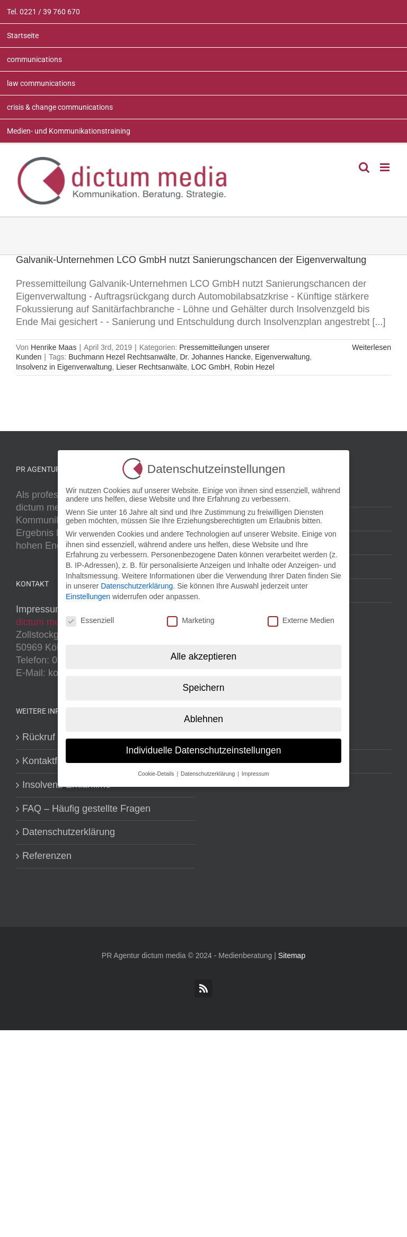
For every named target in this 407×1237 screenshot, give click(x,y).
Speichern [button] (204, 685)
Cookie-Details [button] (156, 771)
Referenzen (47, 855)
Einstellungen (88, 594)
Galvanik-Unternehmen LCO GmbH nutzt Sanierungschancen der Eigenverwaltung (191, 260)
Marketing (190, 617)
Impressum (39, 609)
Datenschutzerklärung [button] (208, 771)
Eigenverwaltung (282, 357)
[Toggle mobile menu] (385, 167)
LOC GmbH (210, 367)
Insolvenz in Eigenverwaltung (64, 367)
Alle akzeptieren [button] (204, 653)
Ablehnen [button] (203, 716)
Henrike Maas (53, 347)
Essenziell (90, 617)
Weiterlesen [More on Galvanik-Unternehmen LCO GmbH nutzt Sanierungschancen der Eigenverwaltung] (371, 347)
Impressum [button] (255, 771)
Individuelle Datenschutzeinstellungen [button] (203, 747)
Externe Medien (301, 617)
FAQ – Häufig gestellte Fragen (86, 808)
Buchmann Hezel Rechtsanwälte (121, 357)
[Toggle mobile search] (364, 167)
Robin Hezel (254, 367)
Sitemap (291, 955)
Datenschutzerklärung (68, 832)
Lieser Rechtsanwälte (151, 367)
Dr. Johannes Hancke (215, 357)
